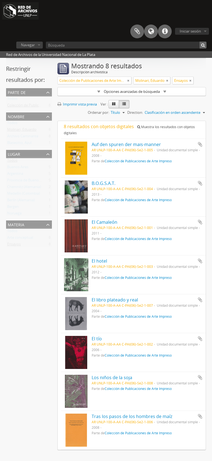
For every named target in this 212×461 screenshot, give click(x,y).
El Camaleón (104, 222)
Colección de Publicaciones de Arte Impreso (42, 106)
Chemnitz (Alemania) (24, 187)
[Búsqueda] (126, 45)
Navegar (28, 44)
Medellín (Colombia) (23, 194)
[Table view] (124, 104)
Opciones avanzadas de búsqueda (132, 91)
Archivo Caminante (22, 137)
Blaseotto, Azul (19, 143)
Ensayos (14, 245)
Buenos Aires (17, 168)
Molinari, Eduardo (21, 130)
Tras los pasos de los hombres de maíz (132, 416)
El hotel (99, 261)
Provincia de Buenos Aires (28, 181)
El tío (97, 339)
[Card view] (113, 104)
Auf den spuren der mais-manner (126, 144)
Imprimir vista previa (77, 104)
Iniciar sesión (190, 31)
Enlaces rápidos (165, 31)
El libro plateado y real (115, 300)
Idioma (151, 31)
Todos (12, 99)
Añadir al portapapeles (200, 144)
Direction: (135, 112)
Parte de (17, 92)
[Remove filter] (128, 80)
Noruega (14, 214)
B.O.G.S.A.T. (103, 183)
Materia (16, 224)
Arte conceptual (20, 238)
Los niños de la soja (112, 377)
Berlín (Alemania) (21, 201)
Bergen (13, 207)
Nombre (16, 116)
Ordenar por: (98, 112)
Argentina (15, 174)
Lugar (14, 153)
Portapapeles (137, 31)
